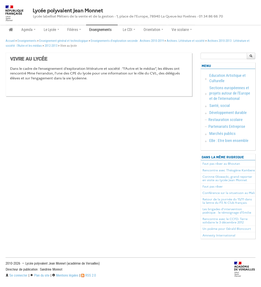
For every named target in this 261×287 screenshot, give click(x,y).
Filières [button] (74, 30)
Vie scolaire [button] (182, 30)
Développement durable (228, 112)
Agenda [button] (28, 30)
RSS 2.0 (88, 275)
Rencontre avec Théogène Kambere (228, 170)
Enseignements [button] (101, 30)
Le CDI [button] (129, 30)
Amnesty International (218, 235)
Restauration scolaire (225, 119)
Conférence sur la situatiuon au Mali (228, 193)
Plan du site (40, 275)
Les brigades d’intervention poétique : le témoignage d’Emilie (226, 210)
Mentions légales (65, 275)
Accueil (10, 41)
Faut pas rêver (212, 186)
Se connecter (17, 275)
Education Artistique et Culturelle (227, 78)
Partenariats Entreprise (226, 126)
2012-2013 (51, 46)
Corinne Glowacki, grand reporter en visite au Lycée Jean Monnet (227, 178)
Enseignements (27, 41)
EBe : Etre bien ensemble (228, 140)
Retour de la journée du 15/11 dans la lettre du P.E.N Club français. (227, 201)
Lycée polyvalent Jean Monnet (67, 11)
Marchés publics (222, 133)
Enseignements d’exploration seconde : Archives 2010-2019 (127, 41)
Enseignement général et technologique (63, 41)
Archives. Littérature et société (186, 41)
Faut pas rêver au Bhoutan (221, 164)
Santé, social (219, 105)
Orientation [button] (153, 30)
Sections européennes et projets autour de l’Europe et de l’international (229, 93)
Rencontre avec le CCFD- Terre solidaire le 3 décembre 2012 (225, 220)
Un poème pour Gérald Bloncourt (226, 229)
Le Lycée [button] (51, 30)
